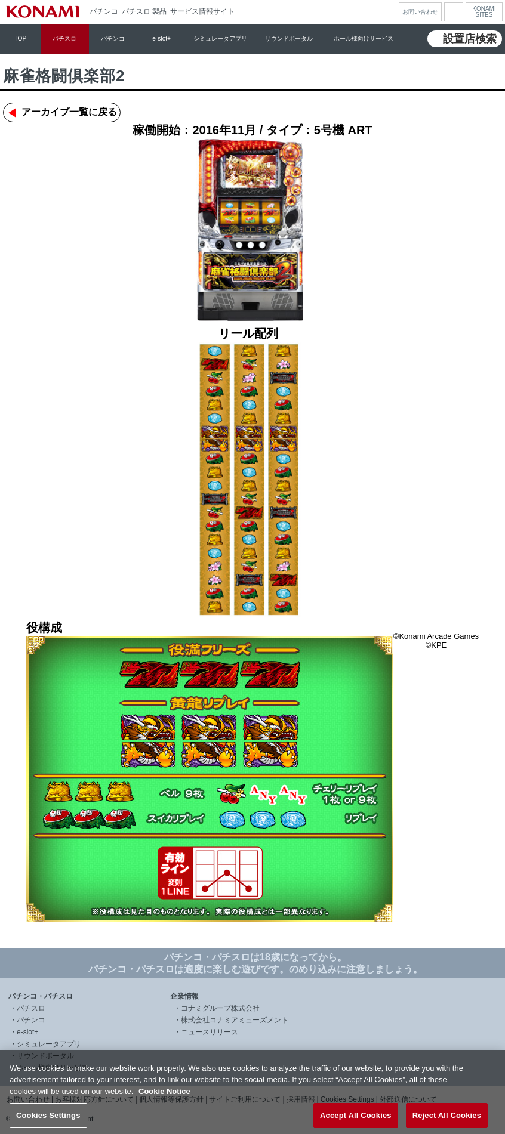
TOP (20, 38)
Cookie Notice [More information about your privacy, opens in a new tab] (164, 1097)
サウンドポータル (289, 38)
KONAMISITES (483, 12)
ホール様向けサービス (363, 38)
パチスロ (64, 38)
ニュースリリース (209, 1032)
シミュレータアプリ (220, 38)
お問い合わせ (420, 11)
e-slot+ (161, 38)
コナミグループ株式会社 (220, 1008)
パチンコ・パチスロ (40, 996)
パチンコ (113, 38)
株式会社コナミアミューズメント (234, 1020)
